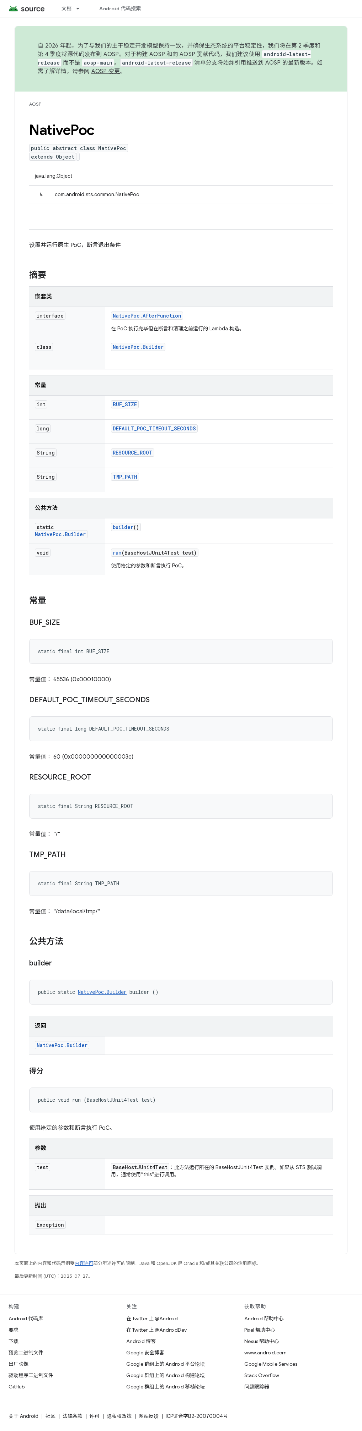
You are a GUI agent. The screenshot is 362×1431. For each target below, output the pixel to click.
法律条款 (72, 1416)
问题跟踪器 (256, 1386)
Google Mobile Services (270, 1364)
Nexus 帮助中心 (261, 1341)
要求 (13, 1330)
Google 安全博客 (145, 1352)
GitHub (17, 1386)
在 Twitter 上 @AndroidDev (156, 1330)
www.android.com (265, 1352)
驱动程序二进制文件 (31, 1375)
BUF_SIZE (125, 404)
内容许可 (84, 1263)
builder (123, 527)
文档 (67, 8)
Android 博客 (141, 1341)
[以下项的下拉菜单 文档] (81, 8)
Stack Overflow (261, 1375)
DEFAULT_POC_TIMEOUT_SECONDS (154, 428)
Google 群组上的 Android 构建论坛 (165, 1375)
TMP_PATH (125, 476)
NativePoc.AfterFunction (147, 315)
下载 (13, 1341)
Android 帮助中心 (264, 1318)
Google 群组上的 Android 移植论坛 (165, 1386)
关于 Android (23, 1416)
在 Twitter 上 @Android (152, 1318)
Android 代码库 (26, 1318)
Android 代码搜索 (120, 8)
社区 (50, 1416)
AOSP (35, 104)
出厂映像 (18, 1364)
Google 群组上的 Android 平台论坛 (165, 1364)
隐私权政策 (119, 1416)
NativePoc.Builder (138, 346)
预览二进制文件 (26, 1352)
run (117, 552)
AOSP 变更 (105, 71)
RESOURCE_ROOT (133, 452)
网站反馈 (149, 1416)
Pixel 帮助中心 (259, 1330)
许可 (95, 1416)
